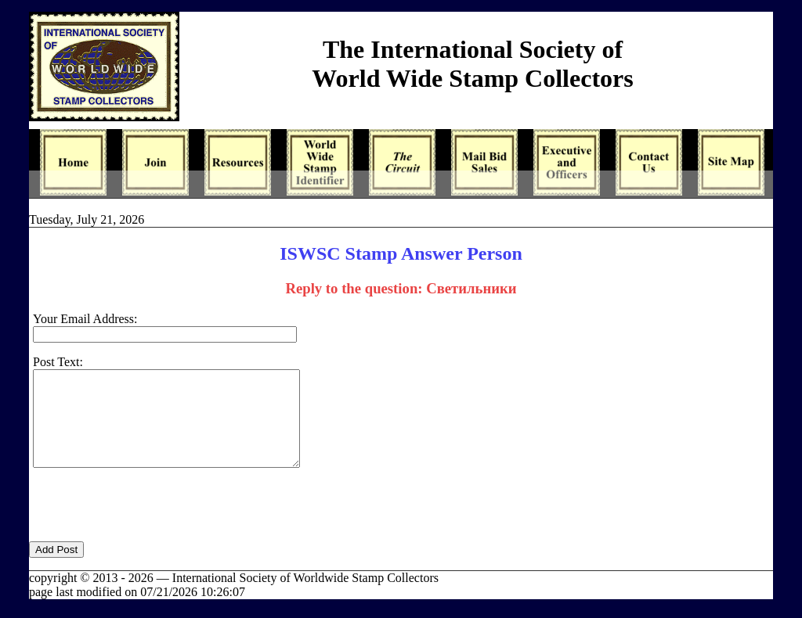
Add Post (56, 568)
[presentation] (148, 529)
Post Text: (58, 361)
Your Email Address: (85, 318)
